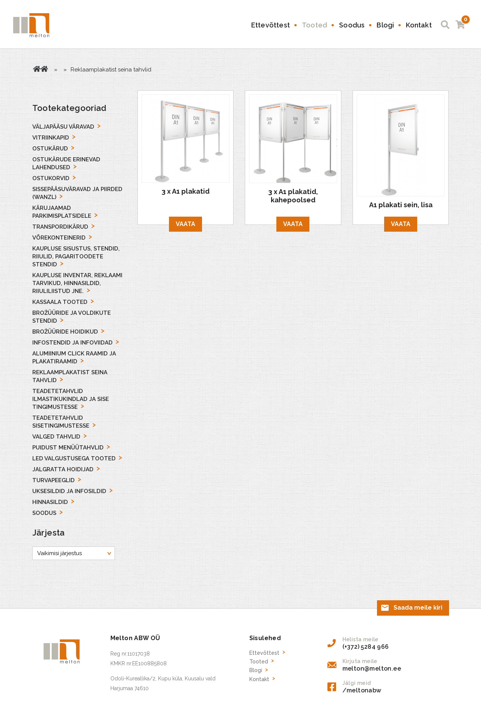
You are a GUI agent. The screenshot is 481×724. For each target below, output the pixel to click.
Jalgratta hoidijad (62, 469)
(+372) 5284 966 (365, 646)
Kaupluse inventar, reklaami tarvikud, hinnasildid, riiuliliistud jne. (77, 283)
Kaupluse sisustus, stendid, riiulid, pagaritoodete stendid (76, 256)
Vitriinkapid (50, 137)
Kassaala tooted (59, 302)
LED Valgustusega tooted (74, 458)
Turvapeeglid (53, 480)
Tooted (314, 25)
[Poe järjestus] (73, 553)
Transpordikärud (60, 226)
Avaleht (37, 69)
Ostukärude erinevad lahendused (66, 163)
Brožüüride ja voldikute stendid (71, 317)
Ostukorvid (50, 178)
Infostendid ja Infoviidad (72, 342)
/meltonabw (361, 690)
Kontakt (418, 25)
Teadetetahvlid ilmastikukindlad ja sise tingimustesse (70, 399)
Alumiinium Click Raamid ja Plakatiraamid (74, 357)
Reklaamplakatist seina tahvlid (69, 376)
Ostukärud (50, 148)
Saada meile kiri (418, 607)
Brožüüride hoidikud (65, 331)
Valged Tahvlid (56, 436)
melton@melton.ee (371, 668)
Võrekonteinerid (59, 237)
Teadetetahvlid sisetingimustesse (60, 421)
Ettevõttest (270, 25)
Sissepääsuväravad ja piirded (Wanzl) (77, 193)
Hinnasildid (50, 502)
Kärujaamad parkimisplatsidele (61, 212)
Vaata (185, 224)
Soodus (352, 25)
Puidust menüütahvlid (68, 447)
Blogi (385, 25)
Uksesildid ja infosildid (69, 491)
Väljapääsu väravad (63, 126)
